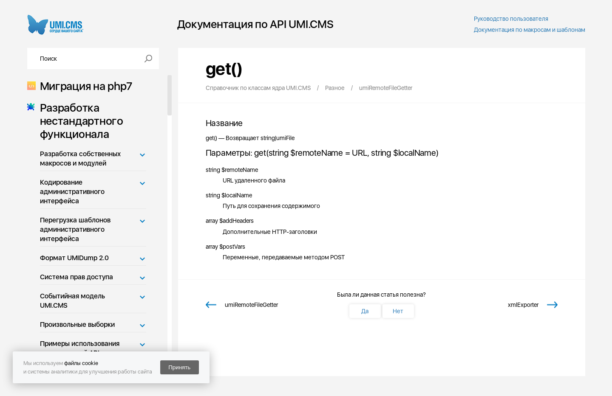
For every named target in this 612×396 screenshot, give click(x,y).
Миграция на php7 (83, 86)
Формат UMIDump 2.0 (74, 258)
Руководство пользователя (511, 18)
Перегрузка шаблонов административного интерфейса (75, 229)
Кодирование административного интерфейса (72, 191)
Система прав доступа (76, 277)
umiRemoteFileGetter (251, 304)
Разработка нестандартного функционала (79, 120)
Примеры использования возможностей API (79, 348)
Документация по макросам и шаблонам (529, 29)
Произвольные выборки (77, 324)
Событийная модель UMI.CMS (72, 300)
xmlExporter (523, 304)
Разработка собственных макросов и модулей (80, 158)
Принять (179, 367)
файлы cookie (81, 363)
